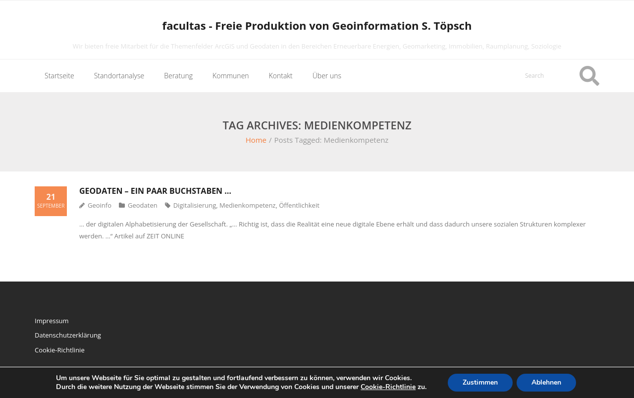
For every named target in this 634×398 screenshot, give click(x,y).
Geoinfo (99, 205)
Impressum (52, 320)
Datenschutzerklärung (68, 335)
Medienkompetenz (247, 205)
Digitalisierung (194, 205)
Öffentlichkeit (299, 205)
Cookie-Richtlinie (60, 349)
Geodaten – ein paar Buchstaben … (155, 190)
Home (256, 140)
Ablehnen (546, 382)
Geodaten (143, 205)
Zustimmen (480, 382)
